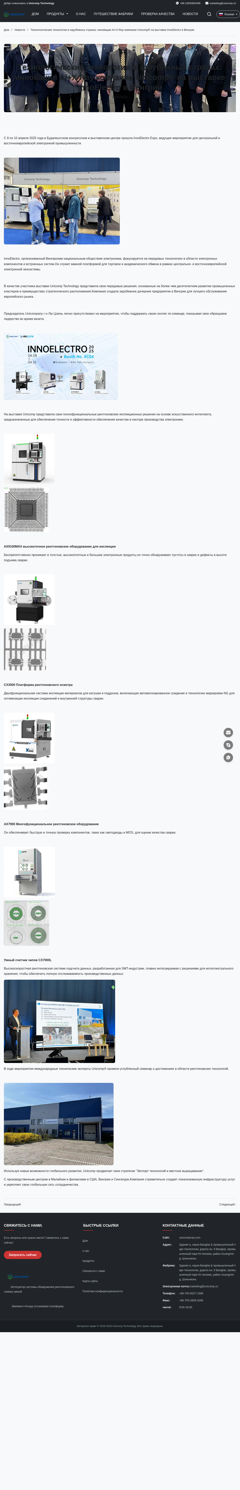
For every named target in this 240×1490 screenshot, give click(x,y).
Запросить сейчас (23, 1254)
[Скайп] (228, 745)
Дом (35, 14)
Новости (20, 29)
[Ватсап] (228, 757)
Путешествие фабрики (113, 14)
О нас (81, 14)
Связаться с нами (93, 1270)
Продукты (56, 14)
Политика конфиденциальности (102, 1291)
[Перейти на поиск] (209, 14)
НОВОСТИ (190, 14)
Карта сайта (90, 1281)
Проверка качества (158, 14)
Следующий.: (227, 1204)
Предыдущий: (12, 1204)
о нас (85, 1250)
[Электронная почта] (228, 732)
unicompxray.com (189, 1237)
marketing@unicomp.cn (222, 3)
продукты (88, 1260)
